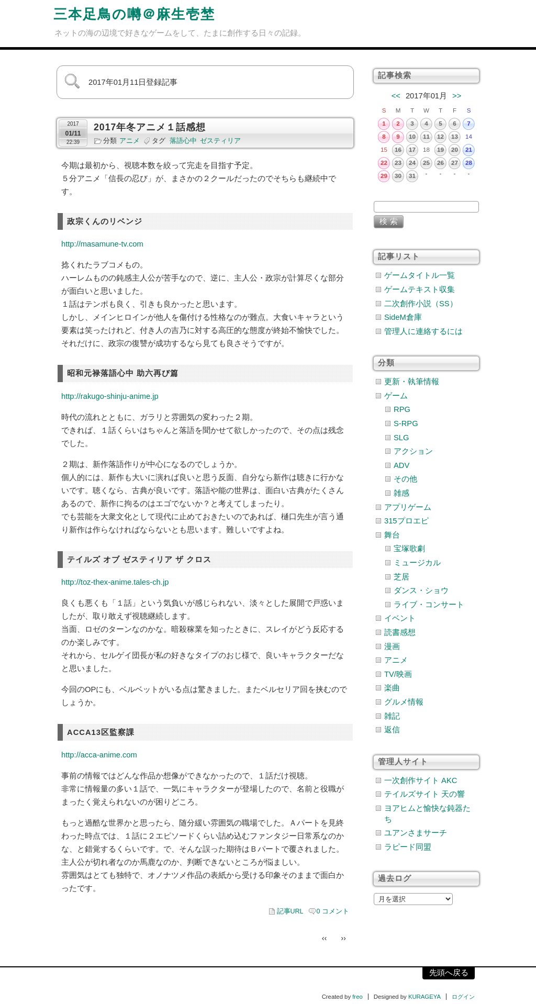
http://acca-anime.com (99, 755)
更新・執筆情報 (411, 381)
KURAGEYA (424, 997)
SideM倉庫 (403, 317)
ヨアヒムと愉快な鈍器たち (427, 813)
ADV (401, 465)
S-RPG (406, 423)
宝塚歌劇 (409, 548)
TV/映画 (398, 674)
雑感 (401, 493)
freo (357, 997)
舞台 (392, 535)
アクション (413, 451)
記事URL (290, 911)
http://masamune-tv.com (102, 244)
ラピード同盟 (407, 847)
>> (456, 96)
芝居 (401, 577)
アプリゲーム (407, 507)
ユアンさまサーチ (415, 833)
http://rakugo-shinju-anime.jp (110, 396)
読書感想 (400, 632)
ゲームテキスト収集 (419, 289)
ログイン (463, 997)
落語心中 (183, 140)
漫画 (392, 646)
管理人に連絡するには (423, 331)
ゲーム (396, 396)
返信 (392, 730)
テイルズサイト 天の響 (424, 794)
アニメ (129, 140)
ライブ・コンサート (429, 604)
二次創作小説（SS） (420, 303)
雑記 (392, 716)
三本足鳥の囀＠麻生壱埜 (134, 14)
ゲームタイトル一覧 (419, 275)
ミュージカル (417, 563)
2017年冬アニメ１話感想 (150, 127)
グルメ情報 (403, 702)
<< (396, 96)
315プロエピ (406, 521)
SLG (401, 437)
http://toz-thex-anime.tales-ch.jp (115, 582)
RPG (402, 409)
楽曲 (392, 688)
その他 (405, 479)
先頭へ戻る (448, 972)
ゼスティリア (220, 140)
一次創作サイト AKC (420, 780)
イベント (400, 618)
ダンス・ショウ (421, 590)
